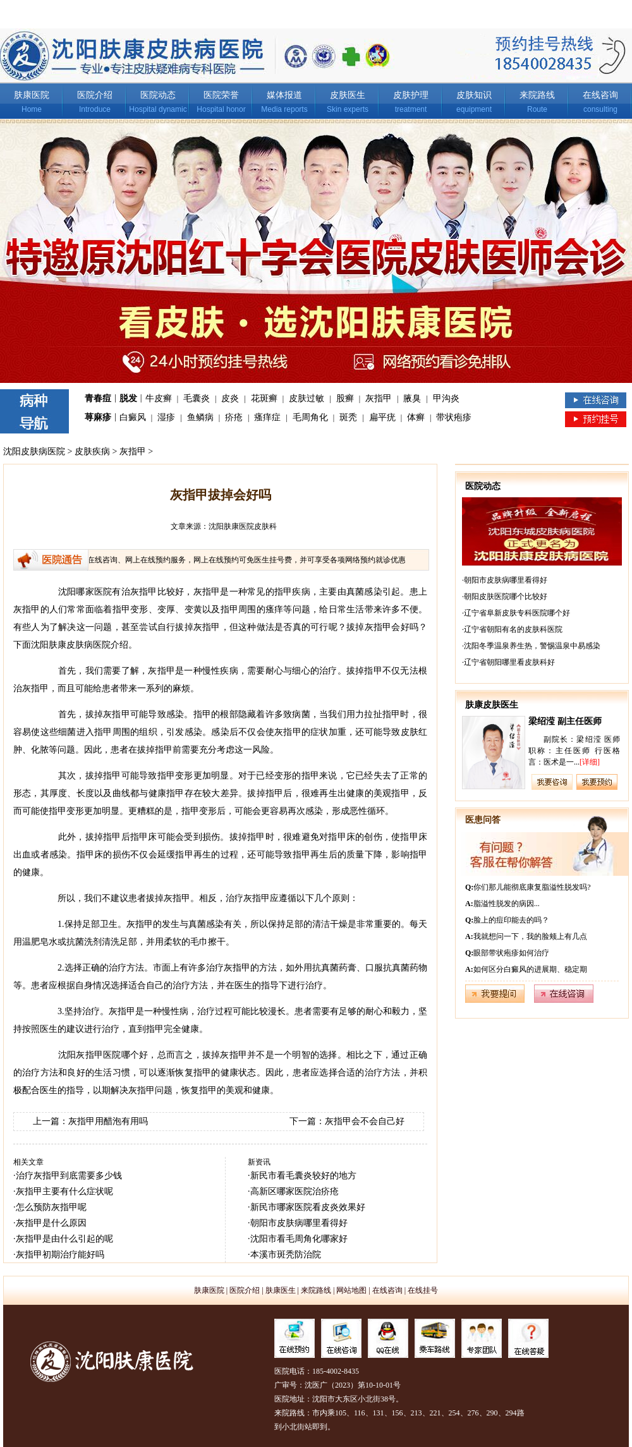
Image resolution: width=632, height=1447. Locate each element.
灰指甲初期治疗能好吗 (60, 1254)
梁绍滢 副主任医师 (565, 721)
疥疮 (234, 417)
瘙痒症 (267, 417)
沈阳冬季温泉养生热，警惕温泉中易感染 (532, 645)
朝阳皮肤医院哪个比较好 (505, 596)
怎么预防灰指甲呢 (51, 1207)
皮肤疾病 (92, 451)
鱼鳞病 (200, 417)
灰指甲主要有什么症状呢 (64, 1191)
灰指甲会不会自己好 (364, 1121)
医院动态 (158, 95)
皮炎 (230, 398)
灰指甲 (378, 398)
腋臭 (412, 398)
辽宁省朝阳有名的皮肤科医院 (513, 629)
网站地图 (351, 1290)
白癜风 (132, 417)
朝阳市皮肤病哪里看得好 (299, 1223)
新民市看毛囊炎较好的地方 (303, 1175)
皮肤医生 (347, 95)
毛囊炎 (196, 398)
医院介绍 (94, 95)
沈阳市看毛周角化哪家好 (299, 1239)
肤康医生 (280, 1290)
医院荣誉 (221, 95)
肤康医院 (31, 95)
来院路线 (537, 95)
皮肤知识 (474, 95)
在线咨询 (600, 95)
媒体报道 (284, 95)
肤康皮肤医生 (491, 705)
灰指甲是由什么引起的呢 (64, 1239)
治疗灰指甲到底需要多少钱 (69, 1175)
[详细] (590, 762)
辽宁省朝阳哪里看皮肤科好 (509, 662)
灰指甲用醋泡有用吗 (108, 1121)
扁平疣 (382, 417)
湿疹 (166, 417)
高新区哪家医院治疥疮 (294, 1191)
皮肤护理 (410, 95)
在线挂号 (423, 1290)
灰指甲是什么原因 (51, 1223)
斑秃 (348, 417)
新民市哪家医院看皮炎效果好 (307, 1207)
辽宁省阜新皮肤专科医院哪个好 (517, 612)
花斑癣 (264, 398)
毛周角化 (310, 417)
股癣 (345, 398)
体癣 (416, 417)
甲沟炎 (446, 398)
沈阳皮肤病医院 (34, 451)
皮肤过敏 (306, 398)
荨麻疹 (98, 417)
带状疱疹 (453, 417)
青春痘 (98, 398)
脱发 (128, 398)
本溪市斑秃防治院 (285, 1254)
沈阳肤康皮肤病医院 (71, 645)
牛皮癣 (158, 398)
